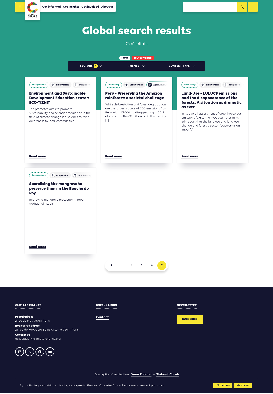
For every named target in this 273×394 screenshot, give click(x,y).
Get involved (90, 7)
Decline (223, 386)
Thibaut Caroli (167, 376)
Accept (243, 386)
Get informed (51, 7)
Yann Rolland (141, 376)
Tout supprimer (142, 58)
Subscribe (190, 320)
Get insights (71, 7)
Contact (102, 318)
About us (107, 7)
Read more (37, 156)
